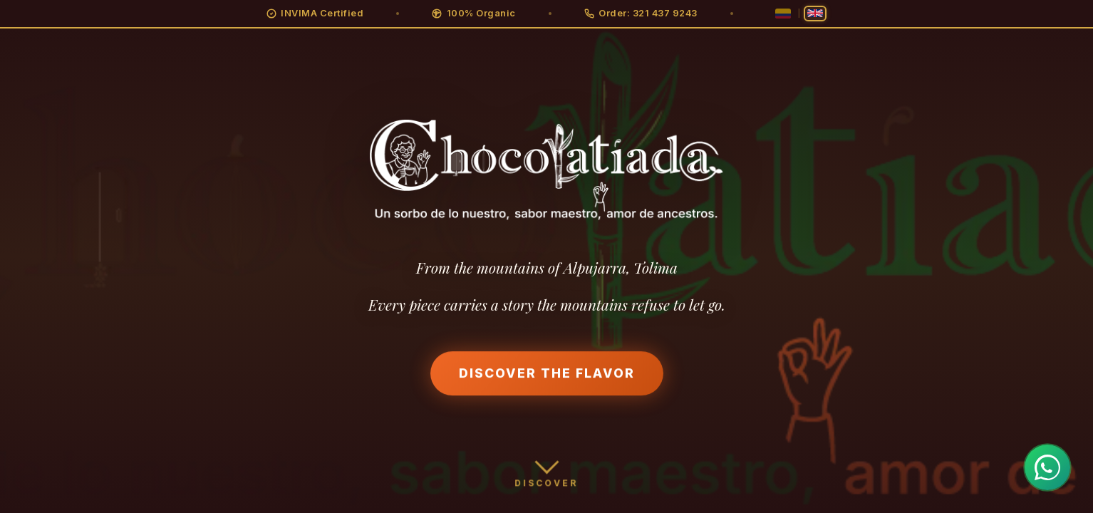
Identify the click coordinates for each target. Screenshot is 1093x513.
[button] (314, 13)
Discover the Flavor (547, 374)
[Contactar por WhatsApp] (1047, 467)
